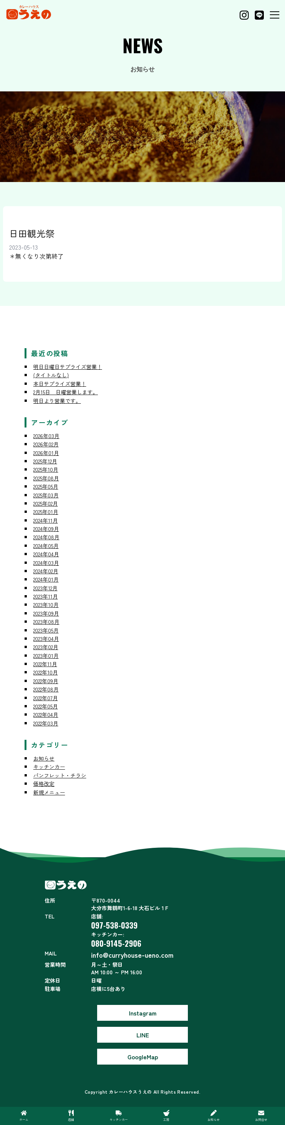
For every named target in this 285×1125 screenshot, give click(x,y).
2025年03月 (46, 495)
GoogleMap (142, 1056)
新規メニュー (49, 792)
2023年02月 (45, 647)
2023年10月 (46, 604)
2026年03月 (46, 436)
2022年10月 (45, 672)
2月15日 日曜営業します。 (65, 392)
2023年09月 (46, 613)
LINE (142, 1034)
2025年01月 (45, 511)
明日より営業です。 (57, 400)
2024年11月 (45, 520)
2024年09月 (46, 528)
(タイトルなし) (51, 375)
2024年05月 (46, 545)
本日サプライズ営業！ (59, 383)
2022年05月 (45, 706)
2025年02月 (45, 503)
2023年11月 (45, 596)
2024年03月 (46, 562)
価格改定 (43, 783)
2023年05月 (46, 630)
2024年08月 (46, 537)
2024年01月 (46, 579)
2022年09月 (45, 681)
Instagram (142, 1012)
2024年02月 (45, 571)
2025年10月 (45, 469)
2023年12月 (45, 588)
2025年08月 (46, 478)
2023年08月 (46, 621)
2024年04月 (46, 554)
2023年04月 (46, 638)
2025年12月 (45, 461)
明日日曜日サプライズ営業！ (67, 366)
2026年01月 (46, 453)
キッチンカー (49, 766)
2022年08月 (46, 689)
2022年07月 (45, 698)
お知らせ (43, 758)
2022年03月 (45, 723)
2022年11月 (45, 664)
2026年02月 (46, 444)
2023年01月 (46, 655)
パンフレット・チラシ (59, 775)
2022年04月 (45, 714)
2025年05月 (45, 486)
